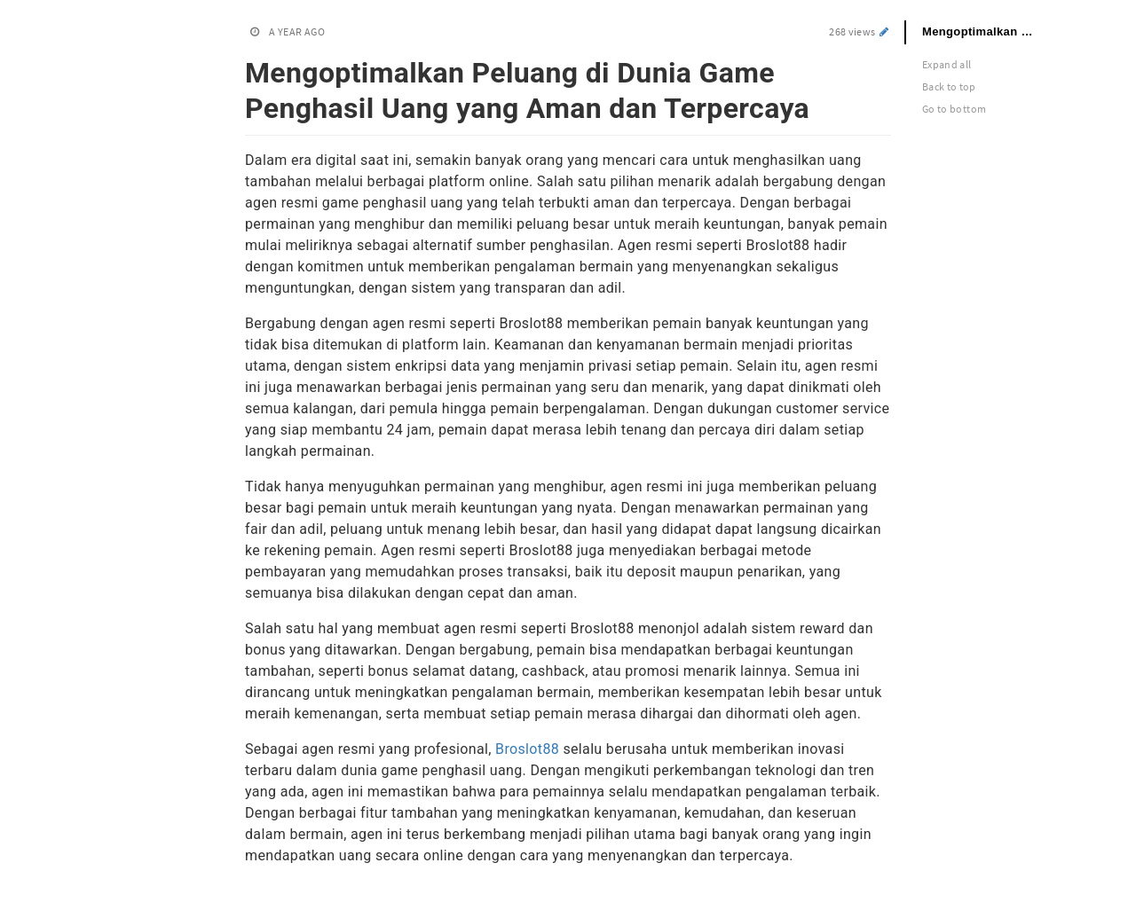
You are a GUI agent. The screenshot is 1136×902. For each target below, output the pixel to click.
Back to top (949, 86)
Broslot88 (527, 749)
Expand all (947, 64)
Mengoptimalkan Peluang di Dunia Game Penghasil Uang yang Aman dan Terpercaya (989, 31)
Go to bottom (954, 108)
